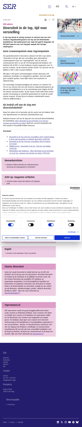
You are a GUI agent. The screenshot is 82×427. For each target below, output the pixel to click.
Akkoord (67, 237)
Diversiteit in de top (46, 15)
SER (4, 366)
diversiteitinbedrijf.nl (12, 293)
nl (74, 6)
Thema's (5, 364)
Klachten (20, 422)
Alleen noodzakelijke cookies (15, 237)
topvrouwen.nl (38, 334)
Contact (5, 376)
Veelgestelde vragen (9, 380)
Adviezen (6, 358)
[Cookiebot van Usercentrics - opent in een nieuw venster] (71, 188)
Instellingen (72, 232)
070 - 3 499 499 (10, 378)
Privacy (12, 422)
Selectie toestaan (41, 237)
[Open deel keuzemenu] (53, 19)
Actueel (5, 362)
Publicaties (6, 360)
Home (5, 422)
